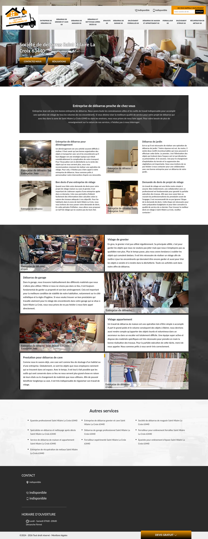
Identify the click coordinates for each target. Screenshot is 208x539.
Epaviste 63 (106, 22)
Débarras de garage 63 (118, 22)
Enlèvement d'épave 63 (181, 22)
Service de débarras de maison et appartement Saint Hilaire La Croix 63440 (52, 441)
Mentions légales (59, 535)
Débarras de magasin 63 (76, 22)
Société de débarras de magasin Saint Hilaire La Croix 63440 (160, 422)
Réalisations (59, 61)
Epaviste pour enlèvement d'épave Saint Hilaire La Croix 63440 (161, 441)
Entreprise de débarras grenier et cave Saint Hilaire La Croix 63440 (104, 422)
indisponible (142, 10)
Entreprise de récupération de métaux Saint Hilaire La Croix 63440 (54, 451)
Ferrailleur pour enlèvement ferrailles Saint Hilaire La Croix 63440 (161, 432)
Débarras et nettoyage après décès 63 (93, 22)
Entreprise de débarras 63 (46, 22)
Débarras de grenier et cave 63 (61, 22)
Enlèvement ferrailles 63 (133, 22)
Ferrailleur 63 (168, 22)
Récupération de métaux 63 (197, 22)
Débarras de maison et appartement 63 (151, 22)
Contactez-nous (32, 61)
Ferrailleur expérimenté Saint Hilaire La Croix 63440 (105, 441)
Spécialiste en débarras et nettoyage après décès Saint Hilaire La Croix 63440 (53, 432)
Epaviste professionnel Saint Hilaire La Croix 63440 (53, 420)
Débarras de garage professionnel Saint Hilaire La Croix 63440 (107, 432)
